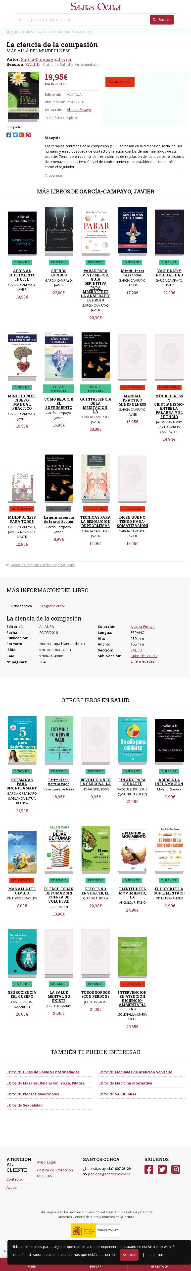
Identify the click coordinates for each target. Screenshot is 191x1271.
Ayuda (11, 1187)
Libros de (43, 1072)
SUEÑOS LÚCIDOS (58, 273)
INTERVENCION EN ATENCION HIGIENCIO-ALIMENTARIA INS (132, 1000)
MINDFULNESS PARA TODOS (22, 519)
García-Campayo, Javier (46, 59)
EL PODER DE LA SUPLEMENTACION (171, 891)
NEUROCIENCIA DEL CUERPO (21, 994)
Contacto (14, 1179)
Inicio (12, 32)
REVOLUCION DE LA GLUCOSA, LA (95, 782)
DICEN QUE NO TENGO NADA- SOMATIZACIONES (134, 521)
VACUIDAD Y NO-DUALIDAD (169, 273)
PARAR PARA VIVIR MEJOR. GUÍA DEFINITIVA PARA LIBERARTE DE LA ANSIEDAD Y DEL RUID (95, 285)
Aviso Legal (46, 1162)
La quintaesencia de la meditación (59, 519)
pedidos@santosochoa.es (109, 1174)
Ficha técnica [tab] (21, 606)
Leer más (156, 1254)
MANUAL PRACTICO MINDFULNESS (132, 400)
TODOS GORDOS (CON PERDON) (95, 994)
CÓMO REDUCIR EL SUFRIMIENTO (58, 403)
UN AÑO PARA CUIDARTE (132, 782)
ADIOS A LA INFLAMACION (169, 782)
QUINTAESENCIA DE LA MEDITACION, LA (95, 405)
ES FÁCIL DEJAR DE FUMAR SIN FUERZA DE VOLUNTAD (58, 895)
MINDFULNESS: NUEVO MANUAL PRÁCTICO (22, 402)
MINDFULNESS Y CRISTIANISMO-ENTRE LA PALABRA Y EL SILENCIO (169, 406)
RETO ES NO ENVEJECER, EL (95, 891)
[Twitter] (162, 1169)
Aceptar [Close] (129, 1254)
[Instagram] (175, 1169)
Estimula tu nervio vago (58, 782)
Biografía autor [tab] (52, 606)
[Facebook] (148, 1169)
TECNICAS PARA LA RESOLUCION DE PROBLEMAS (95, 521)
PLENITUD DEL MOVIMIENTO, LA (132, 893)
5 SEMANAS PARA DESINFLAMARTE (22, 784)
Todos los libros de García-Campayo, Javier (40, 565)
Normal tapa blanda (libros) (62, 643)
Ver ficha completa (61, 117)
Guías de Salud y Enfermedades (71, 64)
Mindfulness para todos (132, 273)
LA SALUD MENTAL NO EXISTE (59, 996)
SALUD (32, 64)
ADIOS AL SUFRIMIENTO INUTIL (22, 275)
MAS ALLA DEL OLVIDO (22, 891)
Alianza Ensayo (79, 109)
